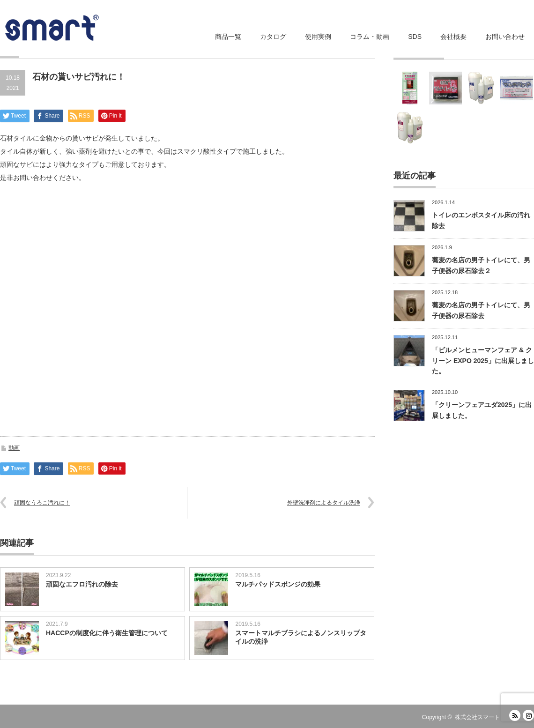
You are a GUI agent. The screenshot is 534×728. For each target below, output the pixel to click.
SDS (415, 36)
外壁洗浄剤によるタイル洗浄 (323, 502)
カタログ (273, 36)
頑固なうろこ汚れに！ (42, 502)
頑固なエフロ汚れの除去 (82, 584)
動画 (14, 448)
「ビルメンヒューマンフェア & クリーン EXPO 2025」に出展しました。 (483, 360)
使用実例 (318, 36)
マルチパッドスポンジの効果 (277, 584)
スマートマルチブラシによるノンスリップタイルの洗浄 (300, 637)
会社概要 (453, 36)
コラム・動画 (369, 36)
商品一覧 (228, 36)
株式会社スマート (477, 717)
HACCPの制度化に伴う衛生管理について (107, 633)
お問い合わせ (505, 36)
